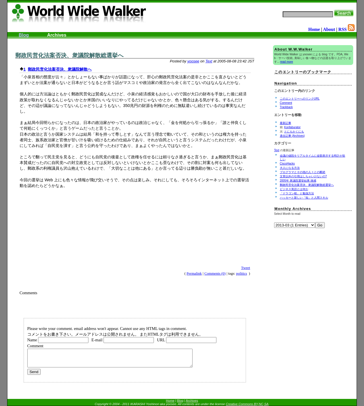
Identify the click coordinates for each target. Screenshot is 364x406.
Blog (24, 35)
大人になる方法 (290, 167)
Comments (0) (215, 273)
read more (286, 61)
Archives (57, 35)
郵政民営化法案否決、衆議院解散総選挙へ (69, 55)
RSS (346, 29)
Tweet (245, 268)
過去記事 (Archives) (292, 135)
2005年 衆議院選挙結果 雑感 (298, 180)
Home (314, 29)
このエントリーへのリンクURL (300, 98)
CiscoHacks (287, 163)
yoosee (193, 61)
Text (208, 61)
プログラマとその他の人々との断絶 (302, 172)
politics (241, 273)
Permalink (194, 273)
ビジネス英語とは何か (294, 189)
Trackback (286, 107)
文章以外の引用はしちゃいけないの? (303, 176)
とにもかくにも (294, 131)
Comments (28, 293)
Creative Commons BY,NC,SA (247, 404)
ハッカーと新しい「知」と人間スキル (304, 197)
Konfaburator (292, 127)
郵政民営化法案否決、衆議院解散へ (60, 69)
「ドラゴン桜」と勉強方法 (297, 193)
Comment (286, 102)
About (329, 29)
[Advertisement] (78, 41)
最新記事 (285, 123)
